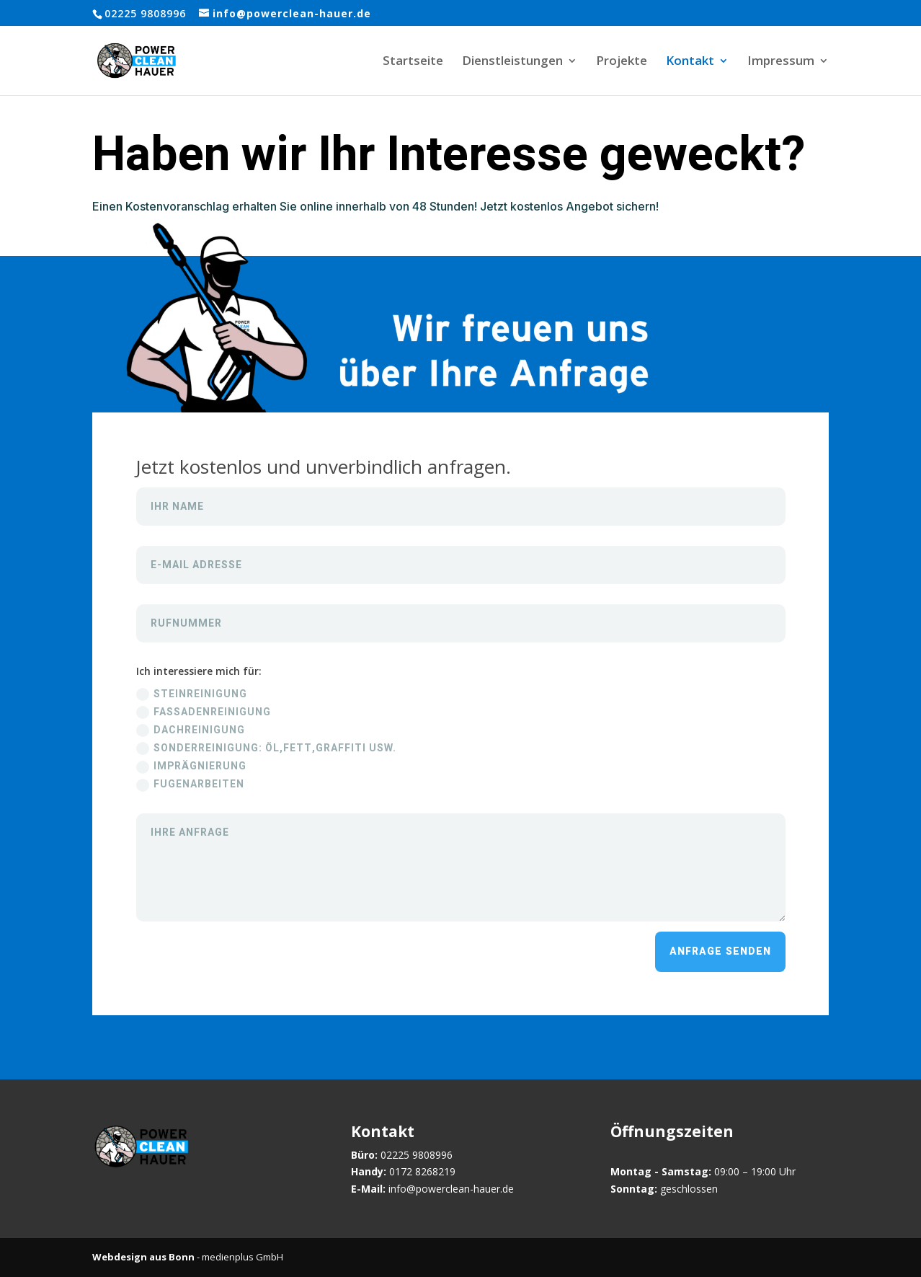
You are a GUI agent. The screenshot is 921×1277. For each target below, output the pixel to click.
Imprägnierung (191, 766)
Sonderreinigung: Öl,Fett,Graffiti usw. (266, 748)
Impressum (780, 62)
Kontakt (690, 62)
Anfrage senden (720, 951)
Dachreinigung (190, 730)
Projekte (621, 62)
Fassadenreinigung (203, 712)
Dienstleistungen (512, 62)
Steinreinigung (191, 694)
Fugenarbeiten (190, 784)
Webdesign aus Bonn (143, 1256)
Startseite (413, 62)
